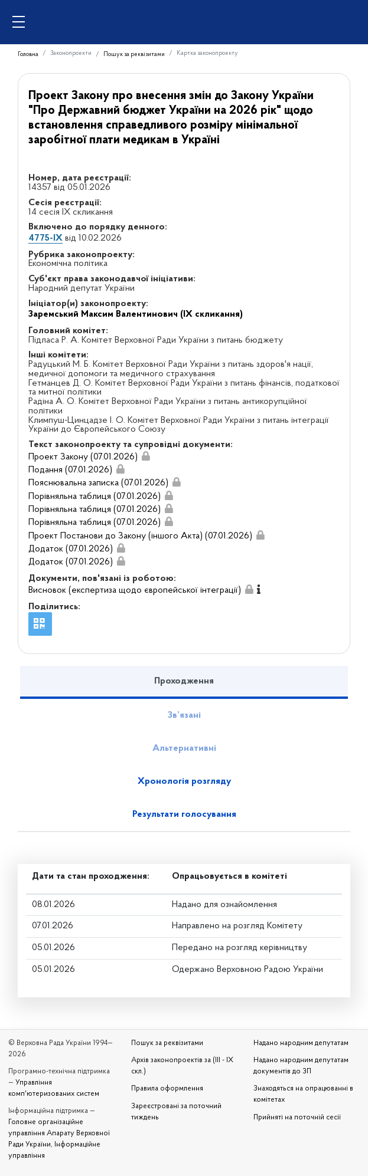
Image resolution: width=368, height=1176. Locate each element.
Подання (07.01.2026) (70, 470)
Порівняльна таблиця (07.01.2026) (94, 496)
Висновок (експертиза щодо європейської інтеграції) (134, 590)
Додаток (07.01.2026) (70, 549)
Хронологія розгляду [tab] (184, 781)
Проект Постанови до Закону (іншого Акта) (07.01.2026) (140, 536)
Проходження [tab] (184, 681)
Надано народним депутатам (301, 1043)
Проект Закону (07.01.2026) (83, 457)
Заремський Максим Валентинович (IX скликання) (135, 314)
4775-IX (45, 238)
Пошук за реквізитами (134, 54)
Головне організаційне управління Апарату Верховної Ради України (59, 1133)
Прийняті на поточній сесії (297, 1117)
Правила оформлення (167, 1088)
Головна (28, 54)
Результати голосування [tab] (184, 814)
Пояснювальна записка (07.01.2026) (98, 483)
